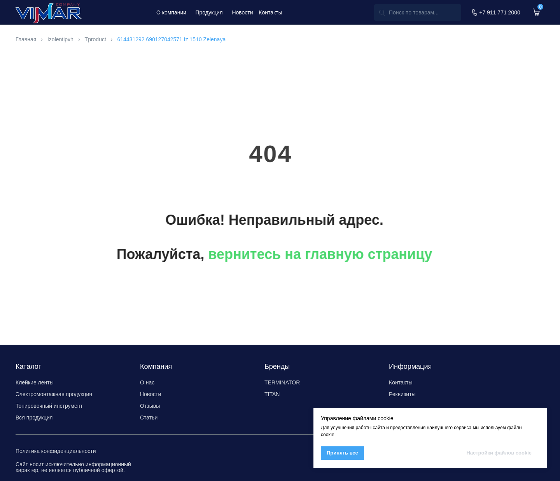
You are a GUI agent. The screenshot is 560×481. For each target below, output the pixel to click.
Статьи (149, 417)
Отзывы (150, 406)
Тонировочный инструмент (49, 406)
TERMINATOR (282, 382)
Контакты (270, 12)
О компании (171, 12)
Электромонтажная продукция (54, 394)
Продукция (208, 12)
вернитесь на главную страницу (289, 254)
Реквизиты (402, 394)
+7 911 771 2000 (499, 12)
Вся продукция (34, 417)
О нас (147, 382)
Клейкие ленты (35, 382)
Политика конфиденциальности (56, 451)
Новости (242, 12)
